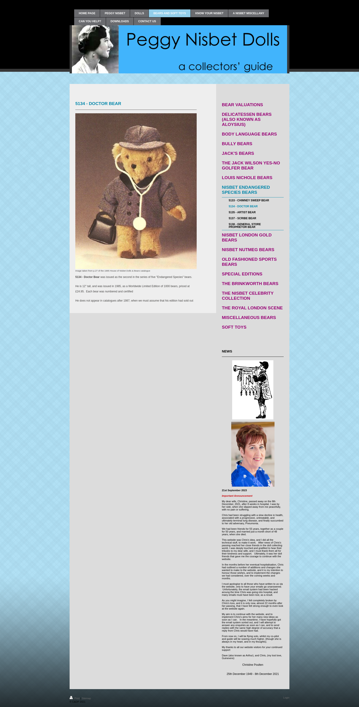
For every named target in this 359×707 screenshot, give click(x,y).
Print (75, 698)
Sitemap (86, 698)
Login (286, 697)
